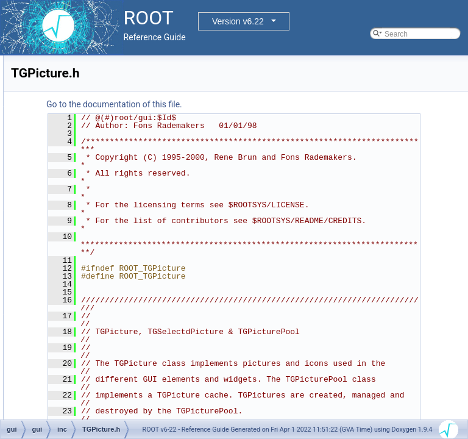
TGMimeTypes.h (96, 163)
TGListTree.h (90, 55)
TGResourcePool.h (100, 283)
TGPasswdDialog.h (100, 230)
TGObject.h (88, 203)
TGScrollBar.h (92, 297)
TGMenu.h (86, 149)
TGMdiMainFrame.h (102, 122)
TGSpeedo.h (90, 377)
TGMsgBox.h (90, 176)
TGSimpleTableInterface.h (111, 350)
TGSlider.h (86, 364)
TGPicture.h (88, 243)
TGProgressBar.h (97, 256)
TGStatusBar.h (93, 417)
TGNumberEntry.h (98, 189)
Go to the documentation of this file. (267, 104)
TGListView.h (90, 69)
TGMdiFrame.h (94, 109)
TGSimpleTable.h (97, 337)
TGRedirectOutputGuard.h (112, 270)
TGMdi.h (83, 82)
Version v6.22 (238, 21)
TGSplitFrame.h (95, 391)
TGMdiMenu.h (92, 136)
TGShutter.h (89, 323)
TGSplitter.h (88, 404)
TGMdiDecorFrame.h (103, 95)
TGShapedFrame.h (100, 310)
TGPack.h (85, 216)
